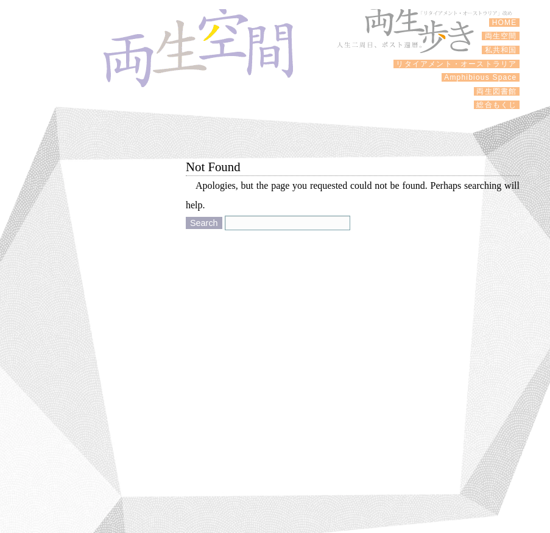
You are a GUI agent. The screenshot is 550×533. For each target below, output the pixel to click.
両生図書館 (497, 91)
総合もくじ (497, 105)
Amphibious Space (481, 77)
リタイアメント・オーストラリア (456, 64)
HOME (504, 22)
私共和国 (501, 50)
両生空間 (501, 36)
